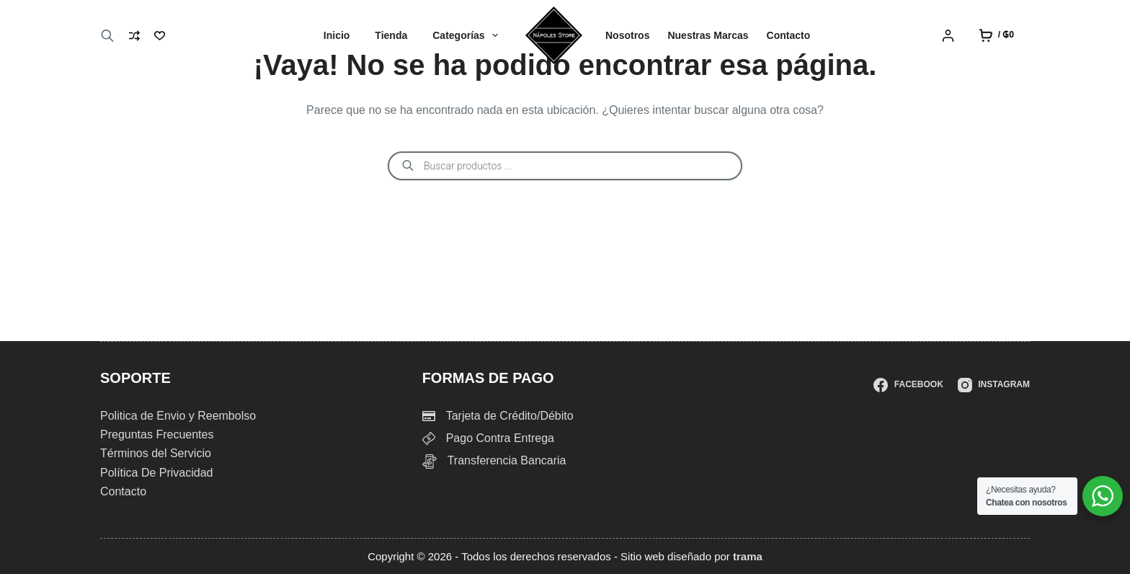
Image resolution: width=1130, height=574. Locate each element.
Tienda (391, 35)
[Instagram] (994, 385)
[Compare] (134, 35)
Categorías (468, 35)
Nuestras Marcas (707, 35)
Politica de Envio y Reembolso (178, 416)
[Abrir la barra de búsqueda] (107, 36)
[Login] (948, 36)
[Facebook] (908, 385)
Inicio (337, 35)
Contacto (789, 35)
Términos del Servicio (155, 453)
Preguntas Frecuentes (156, 434)
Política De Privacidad (156, 473)
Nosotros (627, 35)
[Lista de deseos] (159, 35)
